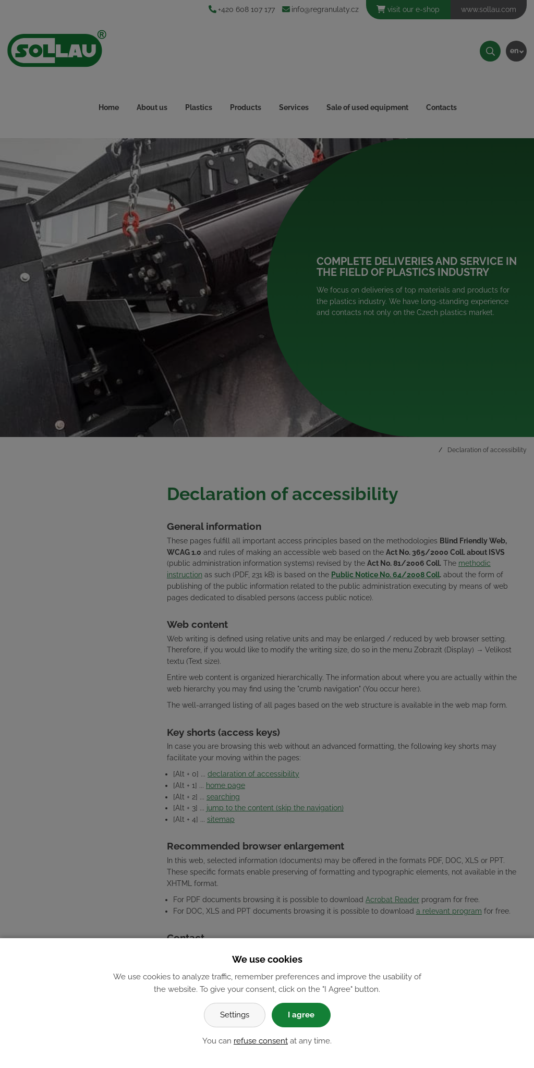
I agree (301, 1015)
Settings (234, 1015)
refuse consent (261, 1041)
